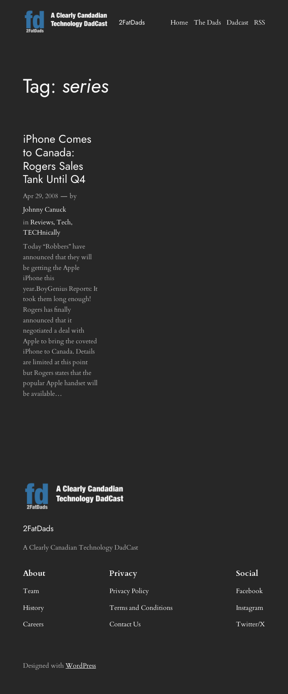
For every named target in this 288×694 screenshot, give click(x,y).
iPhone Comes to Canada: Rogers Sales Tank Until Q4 (57, 159)
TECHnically (41, 232)
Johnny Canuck (44, 209)
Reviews (41, 222)
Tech (64, 222)
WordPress (81, 665)
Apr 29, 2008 (40, 196)
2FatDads (132, 22)
